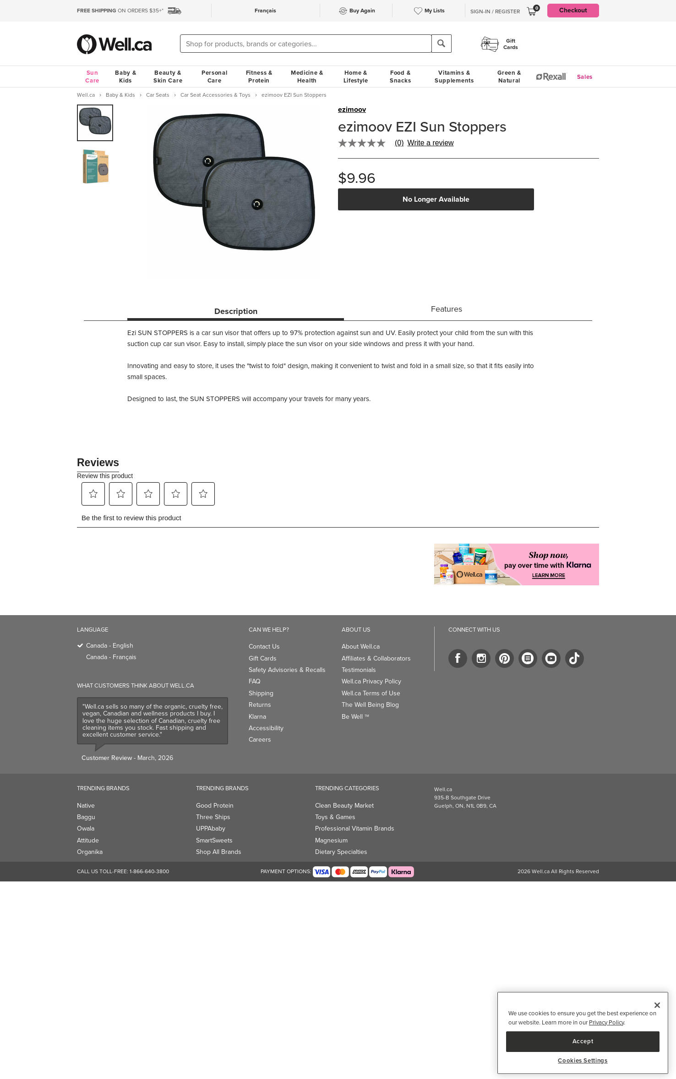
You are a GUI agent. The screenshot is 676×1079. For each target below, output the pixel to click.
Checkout (573, 10)
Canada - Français (111, 657)
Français (265, 10)
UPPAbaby (210, 828)
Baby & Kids (125, 76)
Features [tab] (446, 309)
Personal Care (215, 76)
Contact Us (264, 646)
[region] (583, 1032)
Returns (260, 705)
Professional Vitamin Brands (354, 828)
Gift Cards (263, 658)
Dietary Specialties (341, 852)
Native (86, 805)
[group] (95, 123)
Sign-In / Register (495, 11)
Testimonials (359, 670)
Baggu (86, 817)
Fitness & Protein (259, 76)
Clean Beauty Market (344, 805)
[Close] (657, 1005)
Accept (583, 1041)
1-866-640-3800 (149, 871)
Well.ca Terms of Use (371, 693)
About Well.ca (361, 646)
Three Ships (213, 817)
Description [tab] (235, 311)
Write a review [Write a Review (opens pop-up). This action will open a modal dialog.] (431, 143)
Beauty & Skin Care (167, 76)
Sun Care (92, 76)
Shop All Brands (218, 852)
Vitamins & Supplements (454, 76)
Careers (260, 739)
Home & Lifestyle (355, 76)
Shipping (261, 693)
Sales (585, 77)
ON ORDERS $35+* (120, 10)
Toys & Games (335, 817)
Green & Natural (509, 76)
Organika (90, 852)
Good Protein (215, 805)
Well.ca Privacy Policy (371, 681)
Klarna (257, 716)
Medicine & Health (307, 76)
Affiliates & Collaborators (376, 658)
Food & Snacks (400, 76)
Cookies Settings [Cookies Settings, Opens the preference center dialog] (583, 1061)
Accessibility (266, 728)
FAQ (255, 681)
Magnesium (331, 840)
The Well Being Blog (370, 705)
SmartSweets (214, 840)
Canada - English (109, 645)
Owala (85, 828)
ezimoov (352, 110)
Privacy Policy (606, 1022)
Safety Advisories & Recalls (287, 670)
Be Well (355, 716)
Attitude (88, 840)
